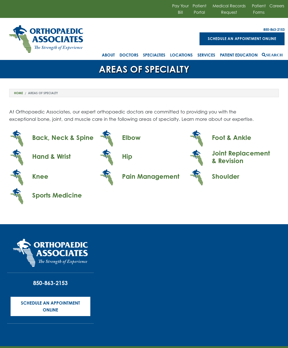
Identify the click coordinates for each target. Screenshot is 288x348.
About (108, 54)
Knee (40, 176)
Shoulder (225, 176)
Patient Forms (259, 9)
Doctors (129, 54)
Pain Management (150, 176)
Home (18, 93)
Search (274, 55)
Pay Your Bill (180, 9)
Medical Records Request (229, 9)
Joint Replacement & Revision (241, 157)
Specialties (154, 54)
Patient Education (239, 54)
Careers (276, 5)
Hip (127, 156)
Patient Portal (199, 9)
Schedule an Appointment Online (242, 38)
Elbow (131, 137)
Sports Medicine (57, 195)
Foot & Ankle (231, 137)
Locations (181, 54)
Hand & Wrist (51, 156)
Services (206, 54)
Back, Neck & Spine (63, 137)
